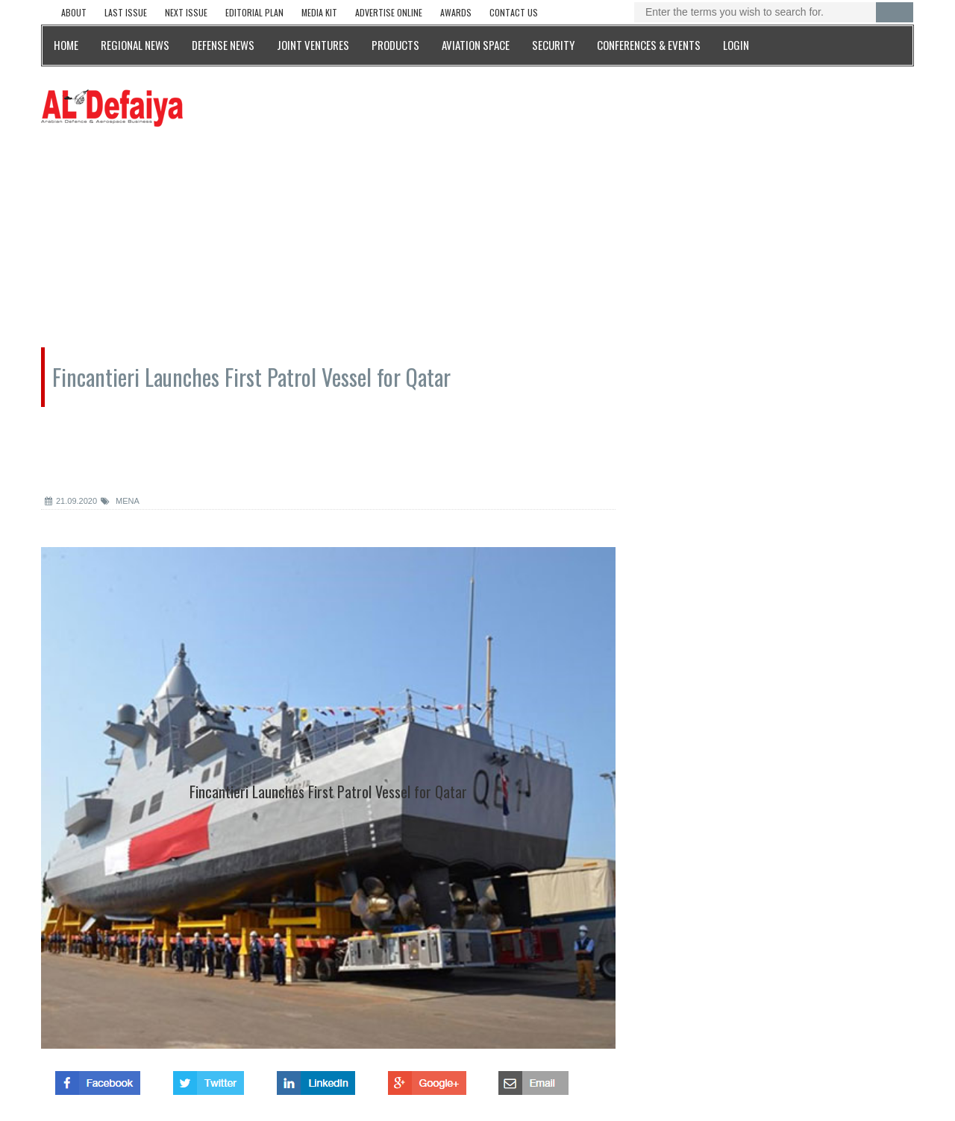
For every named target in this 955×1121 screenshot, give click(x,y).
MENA (120, 500)
